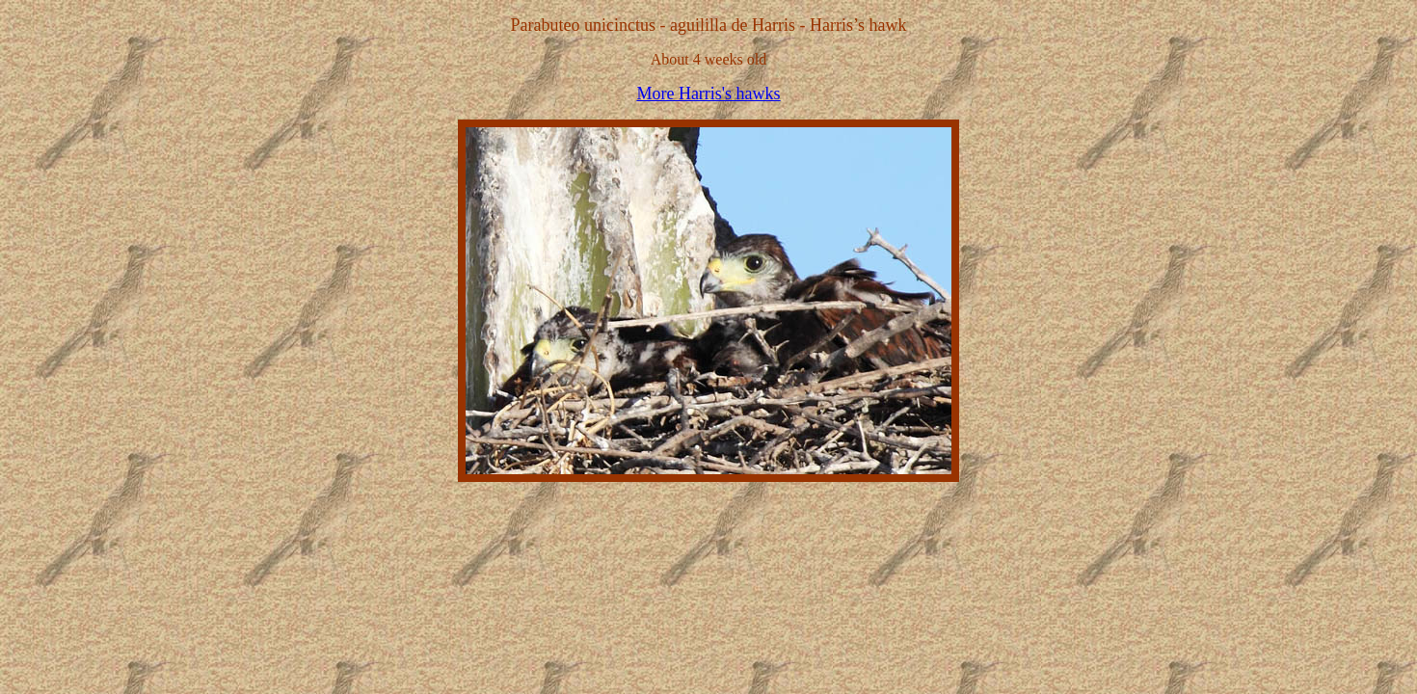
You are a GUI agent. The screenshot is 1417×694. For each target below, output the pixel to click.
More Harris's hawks (708, 93)
